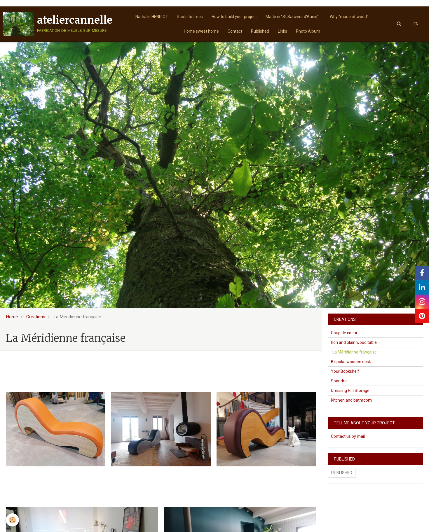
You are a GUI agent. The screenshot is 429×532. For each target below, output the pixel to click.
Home (12, 316)
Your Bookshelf (345, 371)
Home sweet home (201, 31)
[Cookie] (12, 519)
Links (282, 31)
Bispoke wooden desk (351, 361)
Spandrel (339, 381)
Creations (35, 316)
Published (260, 31)
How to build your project (234, 16)
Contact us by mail (348, 436)
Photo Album (308, 31)
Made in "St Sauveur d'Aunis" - (293, 16)
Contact (235, 31)
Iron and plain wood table (354, 342)
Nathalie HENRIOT (151, 16)
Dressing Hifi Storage (350, 390)
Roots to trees (190, 16)
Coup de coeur (344, 332)
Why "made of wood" (349, 16)
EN (416, 24)
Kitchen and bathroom (351, 400)
